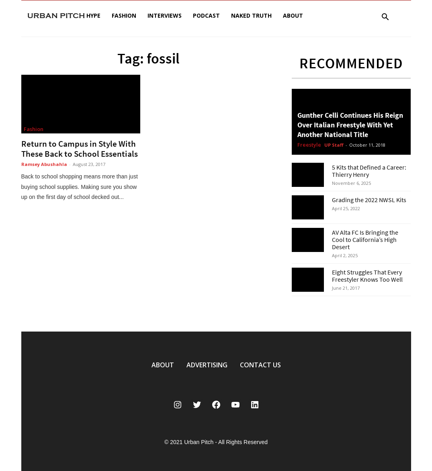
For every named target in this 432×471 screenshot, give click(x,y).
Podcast (206, 15)
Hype (93, 15)
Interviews (164, 15)
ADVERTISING (206, 364)
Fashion (124, 15)
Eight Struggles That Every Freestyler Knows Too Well (367, 275)
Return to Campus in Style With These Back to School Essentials (79, 148)
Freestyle (309, 145)
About (293, 15)
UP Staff (334, 145)
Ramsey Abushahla (44, 164)
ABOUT (163, 364)
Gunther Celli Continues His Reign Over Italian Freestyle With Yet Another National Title (350, 125)
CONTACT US (260, 364)
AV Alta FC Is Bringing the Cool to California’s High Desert (365, 239)
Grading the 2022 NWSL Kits (369, 200)
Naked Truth (251, 15)
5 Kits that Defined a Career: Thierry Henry (369, 170)
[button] (385, 18)
